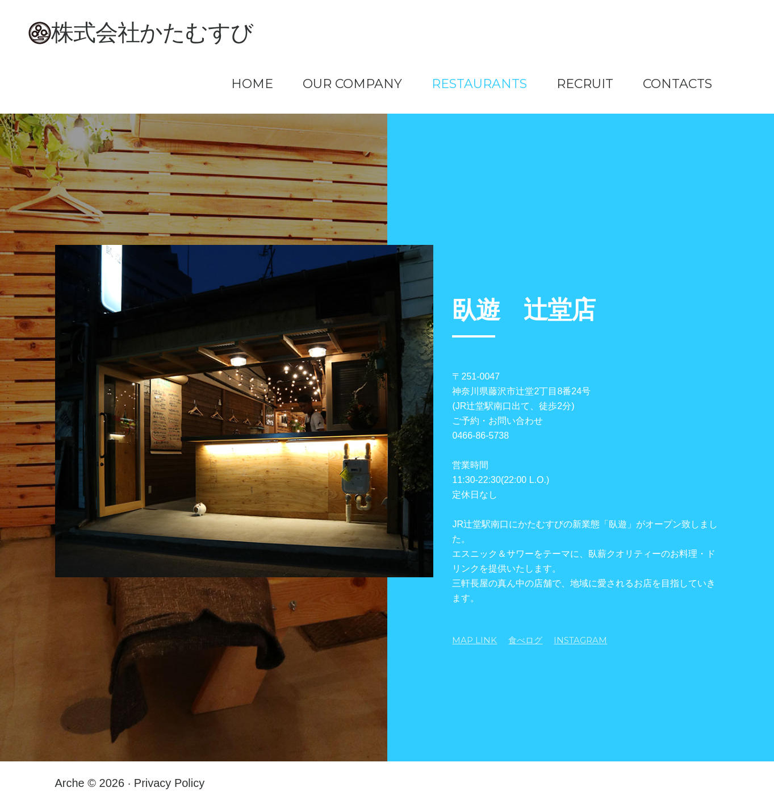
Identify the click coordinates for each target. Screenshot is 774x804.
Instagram (580, 640)
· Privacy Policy (166, 783)
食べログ (525, 640)
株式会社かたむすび (152, 32)
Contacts (677, 84)
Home (252, 84)
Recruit (585, 84)
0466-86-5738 (480, 435)
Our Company (352, 84)
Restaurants (479, 84)
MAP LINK (474, 640)
